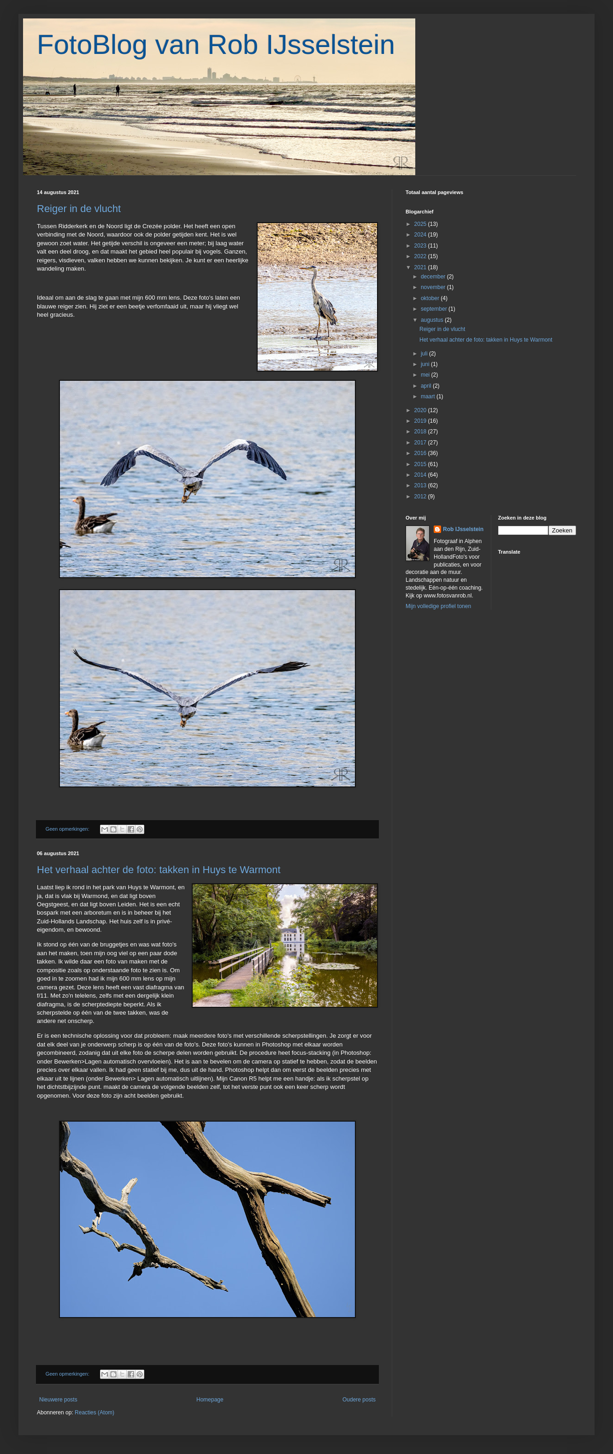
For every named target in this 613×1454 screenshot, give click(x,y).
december (434, 276)
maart (428, 396)
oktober (431, 298)
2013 (421, 485)
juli (425, 353)
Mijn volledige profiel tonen (438, 606)
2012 (421, 496)
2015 (421, 464)
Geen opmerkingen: (68, 829)
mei (426, 375)
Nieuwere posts (58, 1399)
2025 (421, 224)
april (427, 386)
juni (426, 364)
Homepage (210, 1399)
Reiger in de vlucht (79, 208)
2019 (421, 421)
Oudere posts (359, 1399)
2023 (421, 245)
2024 (421, 234)
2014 (421, 475)
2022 (421, 256)
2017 (421, 442)
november (434, 287)
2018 (421, 431)
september (434, 309)
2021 (421, 267)
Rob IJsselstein (463, 529)
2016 (421, 453)
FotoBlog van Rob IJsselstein (216, 44)
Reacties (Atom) (94, 1412)
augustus (433, 320)
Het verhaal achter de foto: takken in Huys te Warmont (159, 869)
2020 (421, 410)
